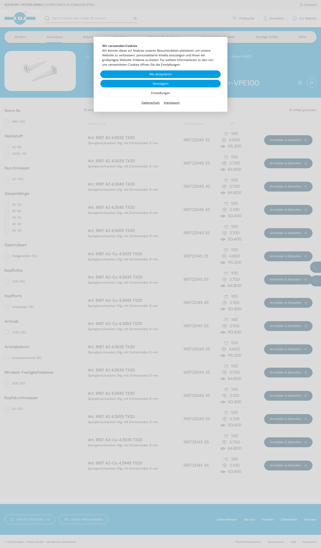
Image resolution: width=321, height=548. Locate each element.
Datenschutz (151, 103)
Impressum (172, 103)
